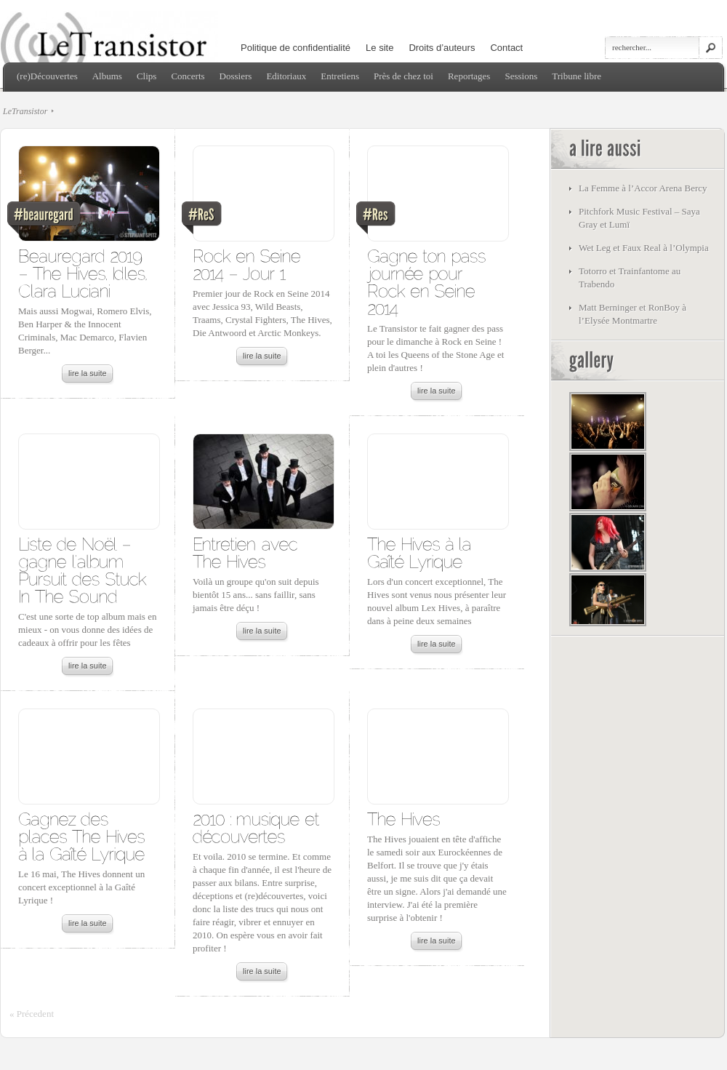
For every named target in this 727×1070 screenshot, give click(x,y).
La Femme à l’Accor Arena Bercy (643, 188)
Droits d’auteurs (442, 47)
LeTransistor (25, 111)
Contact (506, 47)
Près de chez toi (403, 76)
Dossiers (236, 76)
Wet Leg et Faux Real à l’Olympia (644, 247)
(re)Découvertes (47, 76)
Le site (379, 47)
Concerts (187, 76)
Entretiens (340, 76)
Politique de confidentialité (295, 47)
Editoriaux (286, 76)
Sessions (521, 76)
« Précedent (31, 1013)
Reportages (469, 76)
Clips (146, 76)
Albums (107, 76)
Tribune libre (576, 76)
